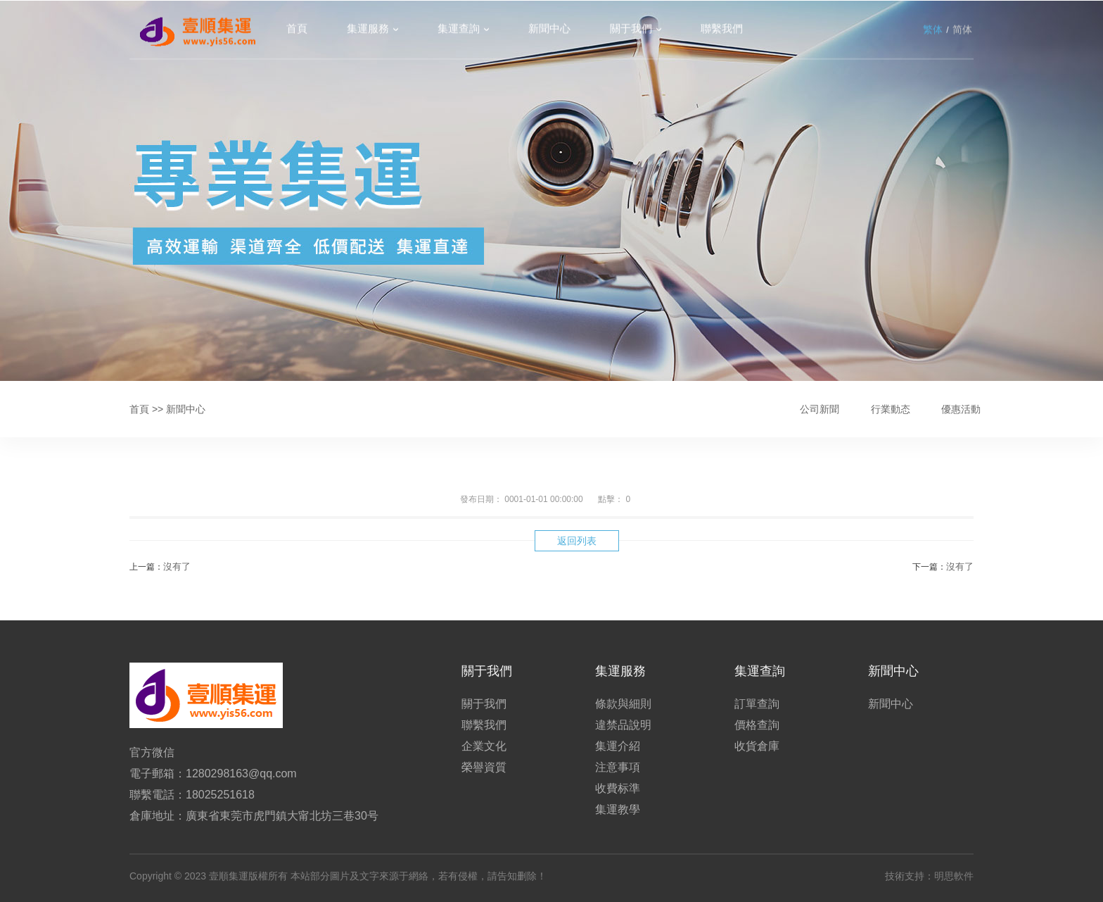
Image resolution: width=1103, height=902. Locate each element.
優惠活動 (961, 409)
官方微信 (151, 752)
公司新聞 (819, 409)
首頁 (296, 29)
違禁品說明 (623, 725)
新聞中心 (549, 29)
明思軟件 (954, 876)
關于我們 (631, 29)
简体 (962, 30)
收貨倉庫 (756, 746)
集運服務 (368, 29)
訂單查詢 (756, 704)
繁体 (933, 30)
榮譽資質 (483, 767)
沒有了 (177, 566)
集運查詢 (459, 29)
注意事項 (617, 767)
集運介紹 (617, 746)
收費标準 (617, 788)
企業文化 (483, 746)
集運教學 (617, 809)
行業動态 (890, 409)
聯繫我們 (722, 29)
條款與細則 (623, 704)
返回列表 (577, 540)
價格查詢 (756, 725)
